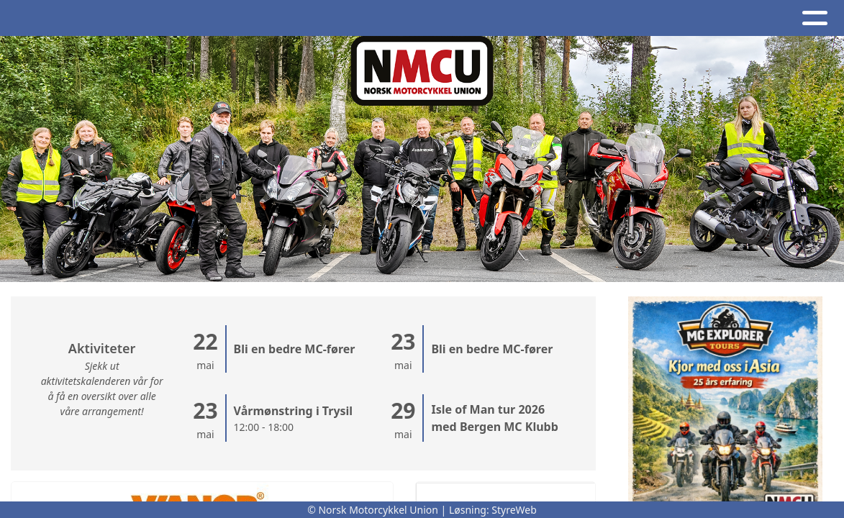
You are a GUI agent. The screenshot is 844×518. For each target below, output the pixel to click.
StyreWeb (514, 510)
